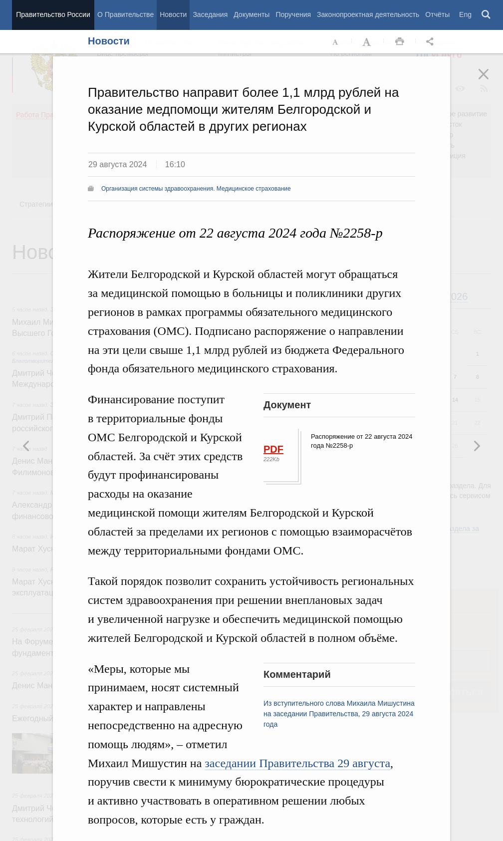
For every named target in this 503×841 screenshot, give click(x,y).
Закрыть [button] (491, 81)
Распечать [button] (400, 42)
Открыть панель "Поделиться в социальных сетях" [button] (432, 42)
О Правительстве (125, 14)
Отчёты (437, 14)
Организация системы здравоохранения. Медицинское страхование (196, 188)
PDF (273, 449)
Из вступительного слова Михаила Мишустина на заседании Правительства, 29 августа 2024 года (339, 713)
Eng (465, 14)
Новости (173, 14)
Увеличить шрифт (368, 42)
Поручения (293, 14)
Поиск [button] (487, 15)
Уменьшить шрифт (336, 42)
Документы (251, 14)
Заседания (210, 14)
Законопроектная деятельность (368, 14)
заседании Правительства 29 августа (297, 763)
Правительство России (53, 14)
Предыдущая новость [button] (477, 446)
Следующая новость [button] (26, 446)
